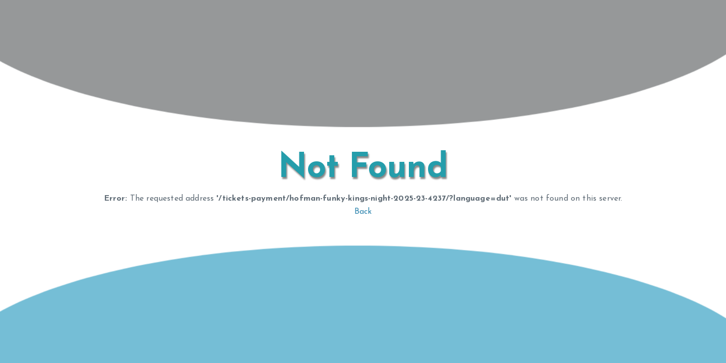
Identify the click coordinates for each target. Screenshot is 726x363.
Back (363, 212)
